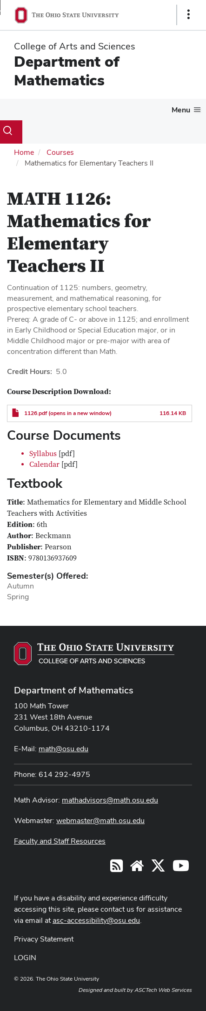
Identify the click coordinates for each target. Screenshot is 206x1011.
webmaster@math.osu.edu (100, 820)
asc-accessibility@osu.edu (96, 920)
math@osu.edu (63, 749)
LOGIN (25, 958)
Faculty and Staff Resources (60, 841)
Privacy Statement (43, 939)
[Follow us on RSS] (116, 868)
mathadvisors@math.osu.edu (110, 800)
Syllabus (43, 453)
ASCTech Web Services (163, 990)
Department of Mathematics (67, 71)
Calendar (44, 464)
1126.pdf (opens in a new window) (68, 413)
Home (24, 152)
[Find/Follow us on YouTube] (137, 868)
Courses (60, 152)
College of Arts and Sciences (74, 46)
